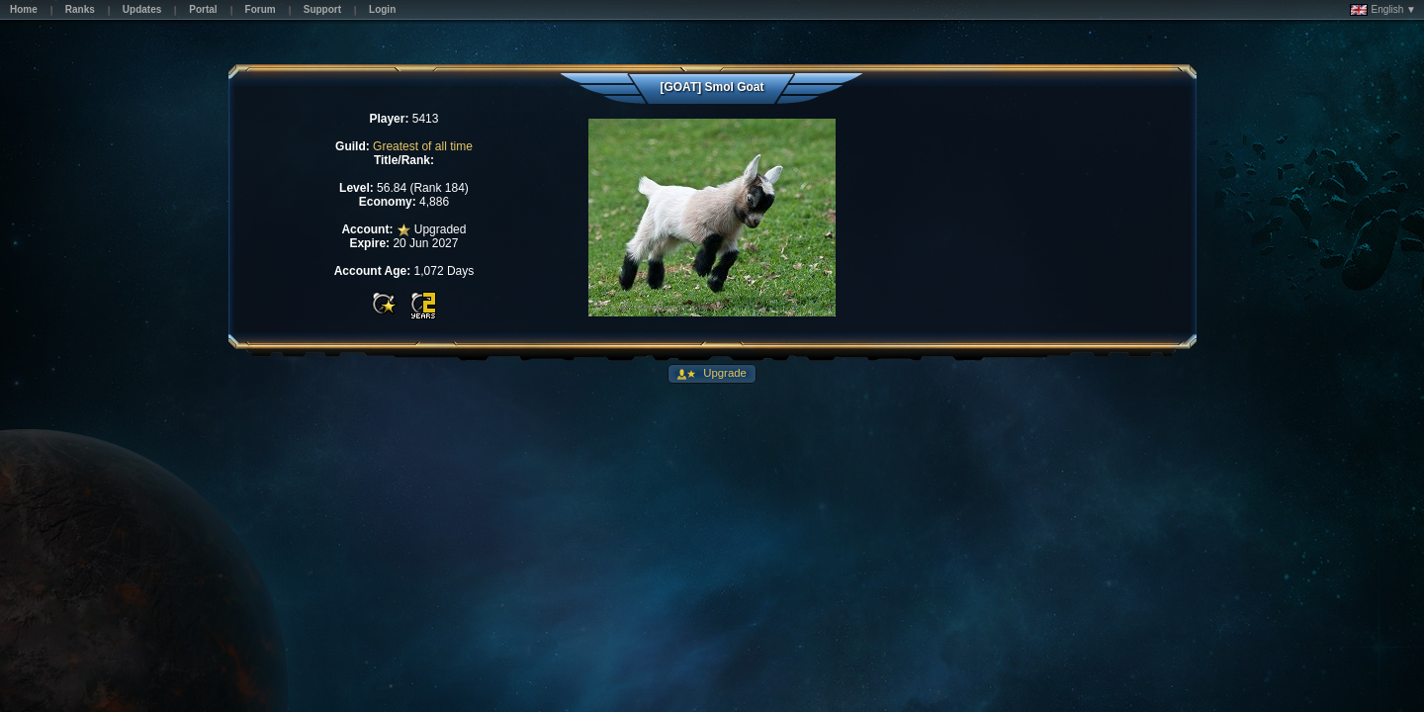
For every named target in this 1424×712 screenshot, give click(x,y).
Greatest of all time (423, 146)
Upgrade (723, 373)
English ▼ (1383, 10)
